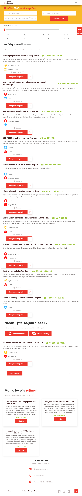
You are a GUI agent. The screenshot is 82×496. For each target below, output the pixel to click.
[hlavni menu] (76, 2)
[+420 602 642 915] (41, 475)
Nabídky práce (13, 491)
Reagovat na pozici (16, 77)
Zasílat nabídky (79, 31)
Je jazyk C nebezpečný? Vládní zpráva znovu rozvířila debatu (20, 432)
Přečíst (21, 421)
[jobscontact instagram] (64, 491)
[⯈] (74, 373)
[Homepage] (9, 2)
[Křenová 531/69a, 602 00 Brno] (41, 481)
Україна (66, 35)
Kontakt (37, 491)
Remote (67, 39)
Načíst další (14, 373)
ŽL (25, 35)
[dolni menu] (76, 491)
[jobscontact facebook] (59, 491)
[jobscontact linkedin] (69, 491)
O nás (24, 491)
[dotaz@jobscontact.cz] (41, 469)
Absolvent (27, 39)
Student (46, 35)
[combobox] (20, 13)
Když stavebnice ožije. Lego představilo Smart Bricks (21, 403)
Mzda (6, 26)
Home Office (47, 39)
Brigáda (9, 39)
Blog (30, 491)
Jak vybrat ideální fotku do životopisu (59, 402)
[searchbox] (19, 13)
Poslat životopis (16, 333)
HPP (8, 35)
